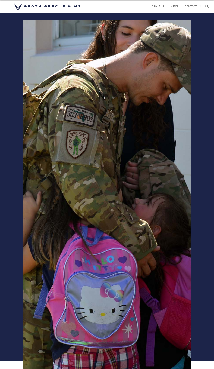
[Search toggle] (208, 7)
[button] (5, 6)
